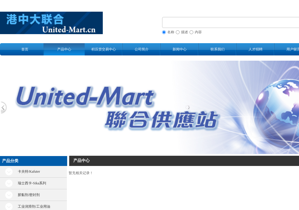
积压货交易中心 (103, 49)
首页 (24, 49)
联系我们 (218, 49)
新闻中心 (180, 49)
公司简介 (142, 49)
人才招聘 (255, 49)
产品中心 (64, 49)
